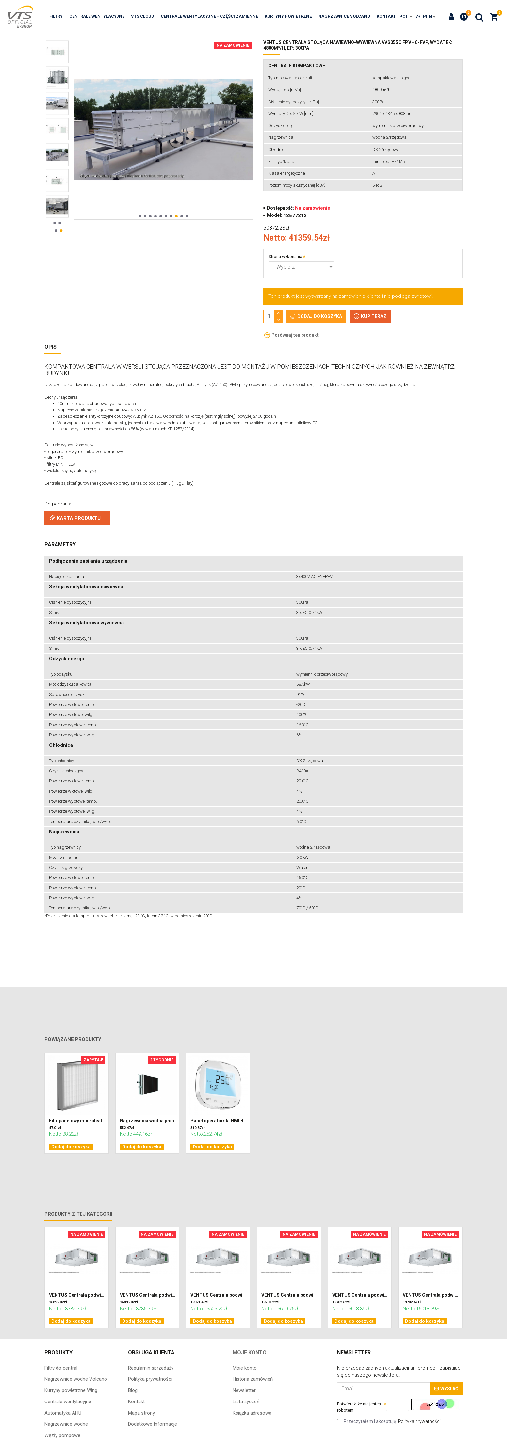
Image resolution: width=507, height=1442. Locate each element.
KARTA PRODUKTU (79, 544)
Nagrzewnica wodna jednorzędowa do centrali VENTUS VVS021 (149, 1136)
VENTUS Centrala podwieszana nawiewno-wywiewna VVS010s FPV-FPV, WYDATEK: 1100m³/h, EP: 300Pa (78, 1311)
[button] (140, 216)
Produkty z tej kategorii (78, 1230)
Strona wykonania (288, 258)
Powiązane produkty (72, 1055)
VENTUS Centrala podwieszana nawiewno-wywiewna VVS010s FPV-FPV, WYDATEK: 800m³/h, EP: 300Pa (149, 1311)
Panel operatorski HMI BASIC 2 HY (219, 1136)
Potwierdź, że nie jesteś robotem (355, 1424)
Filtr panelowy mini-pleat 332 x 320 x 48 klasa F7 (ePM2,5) (78, 1136)
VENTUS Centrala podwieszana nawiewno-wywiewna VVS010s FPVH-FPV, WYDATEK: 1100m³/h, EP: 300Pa (219, 1311)
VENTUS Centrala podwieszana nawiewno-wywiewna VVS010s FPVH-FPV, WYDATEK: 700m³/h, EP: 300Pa (432, 1311)
